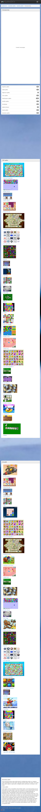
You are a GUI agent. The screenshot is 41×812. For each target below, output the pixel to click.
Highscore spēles (20, 92)
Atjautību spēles (20, 86)
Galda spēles (20, 89)
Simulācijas (20, 104)
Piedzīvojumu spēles (20, 98)
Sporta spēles (20, 110)
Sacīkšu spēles (20, 101)
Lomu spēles (20, 95)
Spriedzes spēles (20, 113)
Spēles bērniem (20, 107)
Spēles (3, 809)
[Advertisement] (21, 22)
